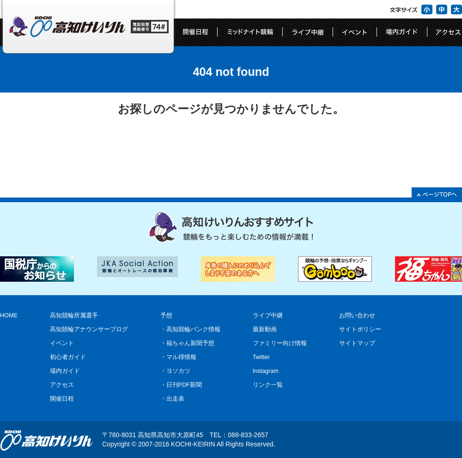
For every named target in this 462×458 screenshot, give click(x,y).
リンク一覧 (268, 385)
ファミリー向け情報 (280, 343)
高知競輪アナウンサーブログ (89, 329)
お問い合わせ (357, 315)
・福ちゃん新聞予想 (187, 343)
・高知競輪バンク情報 (190, 329)
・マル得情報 (178, 357)
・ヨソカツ (175, 371)
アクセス (62, 385)
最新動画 (265, 329)
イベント (62, 343)
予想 (166, 315)
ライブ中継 (268, 315)
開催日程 (62, 399)
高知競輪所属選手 (74, 315)
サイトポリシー (360, 329)
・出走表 (172, 399)
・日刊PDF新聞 (181, 385)
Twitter (261, 357)
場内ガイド (65, 371)
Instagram (266, 371)
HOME (9, 315)
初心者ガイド (68, 357)
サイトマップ (357, 343)
